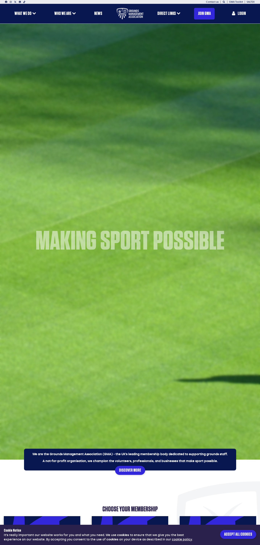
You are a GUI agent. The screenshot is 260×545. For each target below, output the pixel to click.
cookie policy (182, 539)
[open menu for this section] (34, 14)
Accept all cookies (238, 534)
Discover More (130, 470)
